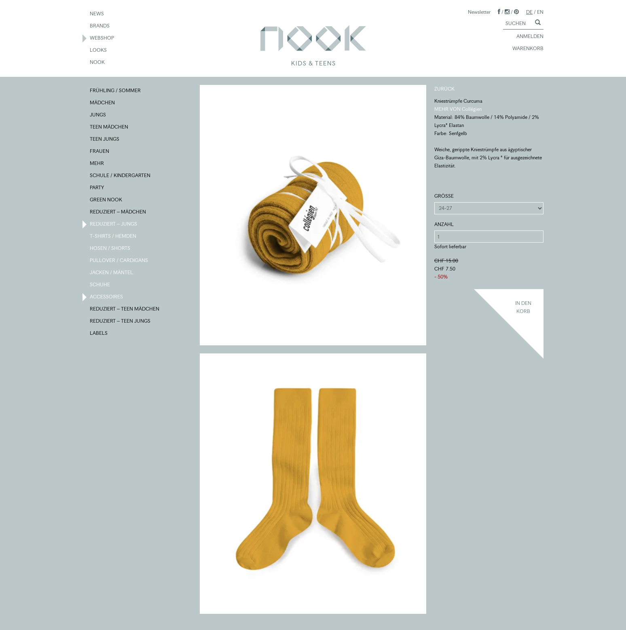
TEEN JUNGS (105, 139)
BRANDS (100, 26)
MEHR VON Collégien (458, 109)
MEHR (97, 164)
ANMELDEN (526, 37)
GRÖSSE (444, 196)
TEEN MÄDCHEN (109, 127)
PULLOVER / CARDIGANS (119, 261)
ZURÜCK (444, 89)
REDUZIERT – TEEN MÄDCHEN (125, 309)
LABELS (99, 334)
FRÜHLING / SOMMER (116, 91)
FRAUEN (100, 152)
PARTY (97, 188)
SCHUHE (100, 285)
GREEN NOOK (106, 200)
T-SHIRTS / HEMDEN (113, 237)
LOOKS (99, 51)
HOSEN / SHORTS (110, 249)
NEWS (97, 14)
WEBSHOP (102, 38)
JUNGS (98, 115)
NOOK (98, 63)
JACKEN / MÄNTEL (112, 273)
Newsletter (479, 12)
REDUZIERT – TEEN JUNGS (120, 321)
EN (540, 12)
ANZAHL (444, 224)
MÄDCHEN (103, 103)
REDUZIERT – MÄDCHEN (118, 212)
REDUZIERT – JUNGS (114, 224)
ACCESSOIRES (107, 297)
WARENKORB (524, 49)
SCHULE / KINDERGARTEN (120, 176)
